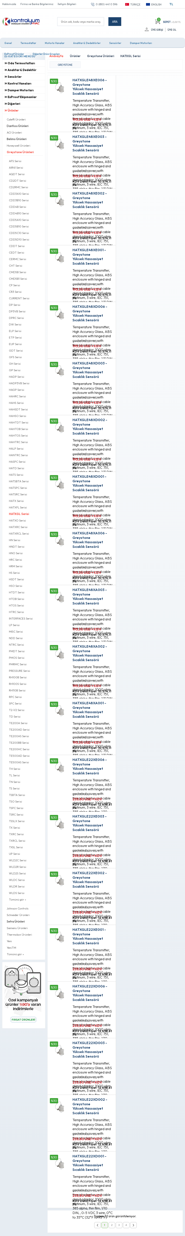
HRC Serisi (15, 559)
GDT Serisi (16, 350)
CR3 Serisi (15, 291)
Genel (8, 43)
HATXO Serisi (17, 520)
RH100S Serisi (17, 684)
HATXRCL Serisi (19, 533)
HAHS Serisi (16, 403)
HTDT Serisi (16, 592)
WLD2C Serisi (17, 860)
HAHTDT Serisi (18, 422)
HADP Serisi (16, 376)
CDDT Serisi (17, 246)
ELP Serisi (15, 331)
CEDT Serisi (16, 252)
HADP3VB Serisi (19, 383)
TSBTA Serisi (17, 795)
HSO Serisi (15, 586)
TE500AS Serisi (19, 762)
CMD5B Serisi (17, 272)
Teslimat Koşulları (60, 1065)
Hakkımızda (9, 4)
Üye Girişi (157, 29)
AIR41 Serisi (16, 167)
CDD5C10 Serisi (19, 233)
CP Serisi (14, 285)
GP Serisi (14, 370)
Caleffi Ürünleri (16, 119)
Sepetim (115, 1088)
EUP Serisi (15, 344)
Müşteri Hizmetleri (122, 1080)
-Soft (69, 1230)
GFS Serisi (15, 357)
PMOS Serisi (16, 657)
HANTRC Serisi (18, 455)
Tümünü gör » (17, 899)
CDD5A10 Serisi (19, 220)
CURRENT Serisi (19, 298)
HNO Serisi (16, 553)
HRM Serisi (15, 566)
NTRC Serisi (16, 644)
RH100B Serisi (18, 677)
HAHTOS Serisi (18, 435)
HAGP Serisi (16, 389)
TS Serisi (14, 788)
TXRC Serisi (16, 834)
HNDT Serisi (16, 546)
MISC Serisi (16, 631)
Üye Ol (172, 29)
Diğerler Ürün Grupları (46, 54)
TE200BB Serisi (19, 742)
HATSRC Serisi (18, 494)
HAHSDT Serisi (18, 409)
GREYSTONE (65, 64)
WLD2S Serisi (17, 873)
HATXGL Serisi (19, 514)
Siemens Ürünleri (17, 928)
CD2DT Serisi (17, 180)
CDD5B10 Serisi (19, 226)
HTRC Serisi (16, 612)
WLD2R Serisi (17, 867)
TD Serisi (14, 716)
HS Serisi (14, 572)
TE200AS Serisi (19, 736)
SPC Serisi (15, 703)
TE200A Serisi (18, 723)
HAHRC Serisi (17, 396)
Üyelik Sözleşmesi (60, 1073)
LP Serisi (14, 625)
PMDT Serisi (17, 651)
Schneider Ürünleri (18, 915)
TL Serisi (14, 775)
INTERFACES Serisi (21, 618)
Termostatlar (28, 43)
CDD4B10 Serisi (19, 213)
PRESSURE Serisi (19, 670)
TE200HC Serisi (19, 749)
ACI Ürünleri (14, 132)
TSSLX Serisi (17, 821)
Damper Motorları (141, 43)
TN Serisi (14, 782)
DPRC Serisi (16, 318)
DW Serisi (15, 324)
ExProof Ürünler (14, 54)
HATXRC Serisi (18, 527)
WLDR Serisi (17, 886)
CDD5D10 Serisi (19, 239)
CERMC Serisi (17, 259)
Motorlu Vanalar (54, 43)
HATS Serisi (16, 474)
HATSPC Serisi (18, 487)
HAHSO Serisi (17, 416)
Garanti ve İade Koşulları (65, 1088)
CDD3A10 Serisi (19, 193)
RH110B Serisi (17, 690)
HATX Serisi (16, 501)
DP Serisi (14, 304)
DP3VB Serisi (17, 311)
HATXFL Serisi (18, 507)
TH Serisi (14, 768)
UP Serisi (14, 853)
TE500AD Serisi (19, 755)
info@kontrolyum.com (26, 1104)
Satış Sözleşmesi (59, 1080)
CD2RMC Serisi (18, 187)
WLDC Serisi (17, 880)
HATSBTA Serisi (19, 481)
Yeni (9, 941)
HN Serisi (14, 540)
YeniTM (11, 947)
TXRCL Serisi (17, 840)
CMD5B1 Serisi (18, 278)
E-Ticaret (80, 1230)
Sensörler (115, 43)
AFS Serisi (15, 161)
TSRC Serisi (16, 814)
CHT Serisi (15, 265)
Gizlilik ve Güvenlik (61, 1095)
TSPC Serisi (16, 808)
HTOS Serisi (16, 605)
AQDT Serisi (17, 174)
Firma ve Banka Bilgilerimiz (36, 4)
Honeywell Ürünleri (18, 145)
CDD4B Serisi (17, 206)
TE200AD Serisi (19, 729)
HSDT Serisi (16, 579)
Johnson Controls (18, 908)
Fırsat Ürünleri (119, 1073)
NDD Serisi (16, 638)
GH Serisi (15, 363)
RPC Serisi (15, 697)
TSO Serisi (15, 801)
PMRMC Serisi (18, 664)
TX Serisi (14, 827)
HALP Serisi (16, 448)
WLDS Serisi (16, 893)
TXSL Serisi (16, 847)
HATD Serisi (16, 468)
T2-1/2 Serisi (16, 710)
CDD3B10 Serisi (19, 200)
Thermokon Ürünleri (19, 934)
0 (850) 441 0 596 (106, 4)
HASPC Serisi (17, 461)
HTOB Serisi (16, 599)
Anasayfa (116, 1065)
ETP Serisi (15, 337)
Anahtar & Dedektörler (87, 43)
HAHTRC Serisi (18, 442)
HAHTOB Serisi (18, 429)
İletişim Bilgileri (67, 4)
